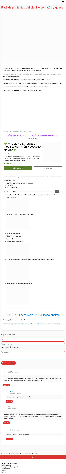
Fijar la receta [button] (47, 168)
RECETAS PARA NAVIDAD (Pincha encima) (33, 314)
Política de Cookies (6, 464)
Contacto (4, 469)
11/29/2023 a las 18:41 (13, 371)
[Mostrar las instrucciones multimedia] (57, 190)
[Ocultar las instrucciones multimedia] (60, 190)
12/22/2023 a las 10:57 (13, 407)
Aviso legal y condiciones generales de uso (12, 466)
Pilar (11, 390)
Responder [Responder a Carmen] (6, 384)
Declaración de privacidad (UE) (9, 462)
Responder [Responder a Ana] (6, 421)
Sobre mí (4, 471)
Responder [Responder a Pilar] (9, 400)
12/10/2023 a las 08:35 (15, 392)
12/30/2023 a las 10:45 (15, 429)
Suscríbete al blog (6, 467)
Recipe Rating (5, 346)
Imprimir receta (18, 168)
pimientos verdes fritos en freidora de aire (32, 323)
